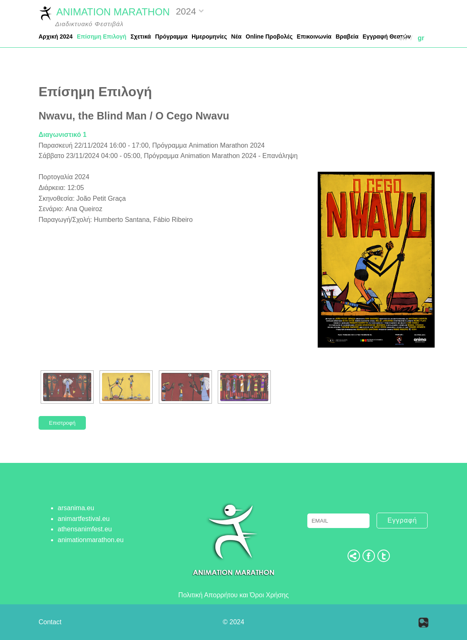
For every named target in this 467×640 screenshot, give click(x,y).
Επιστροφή (62, 423)
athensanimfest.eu (85, 529)
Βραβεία (347, 36)
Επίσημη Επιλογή (101, 36)
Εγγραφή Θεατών (386, 36)
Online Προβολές (269, 36)
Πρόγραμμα (171, 36)
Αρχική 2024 (56, 36)
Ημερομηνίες (209, 36)
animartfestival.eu (83, 518)
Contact (50, 621)
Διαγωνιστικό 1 (63, 134)
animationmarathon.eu (91, 539)
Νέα (236, 36)
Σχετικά (141, 36)
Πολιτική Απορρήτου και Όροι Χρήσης (233, 595)
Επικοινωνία (314, 36)
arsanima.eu (76, 507)
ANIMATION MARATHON (104, 13)
